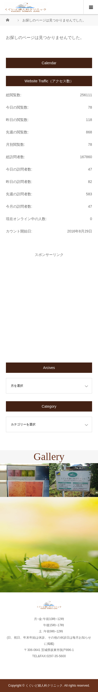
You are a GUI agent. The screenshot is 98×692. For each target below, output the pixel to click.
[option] (24, 480)
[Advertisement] (49, 305)
